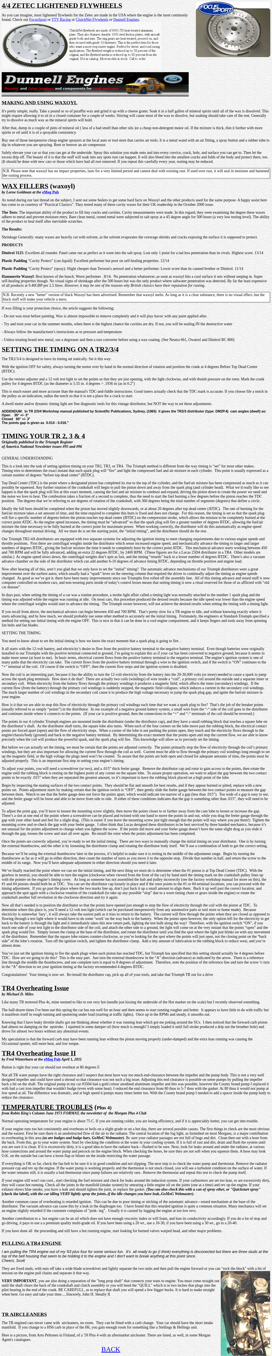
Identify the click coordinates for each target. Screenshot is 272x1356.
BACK (110, 1349)
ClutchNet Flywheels (92, 19)
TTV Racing (61, 19)
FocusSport (38, 19)
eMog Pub (50, 192)
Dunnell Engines (126, 19)
